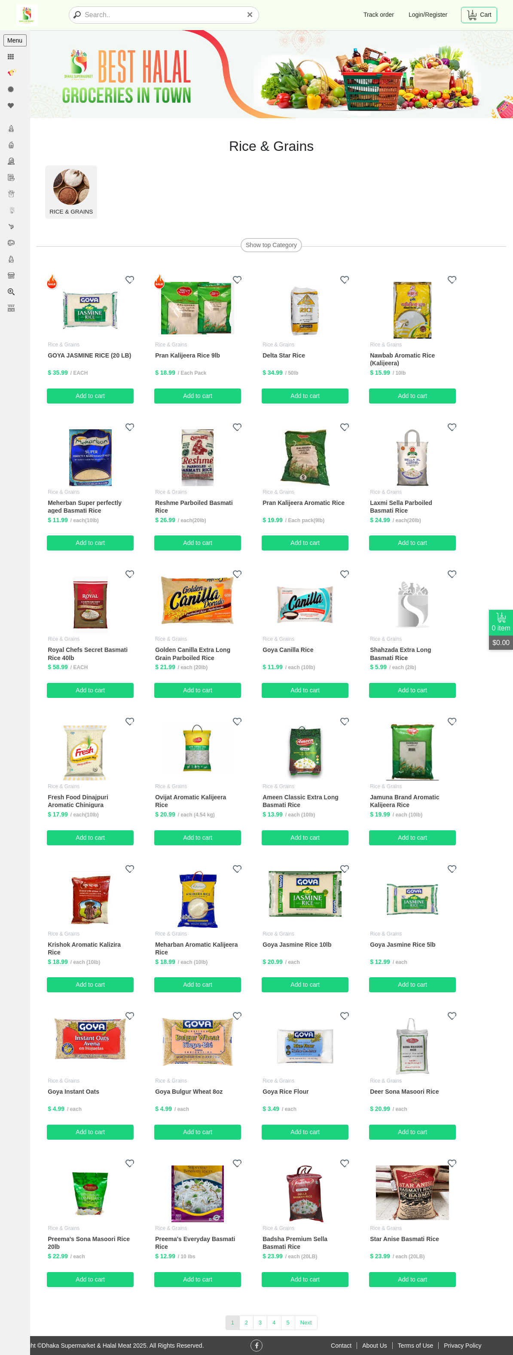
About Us (374, 1345)
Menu (14, 40)
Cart (479, 15)
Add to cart (90, 395)
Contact (341, 1345)
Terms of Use (415, 1345)
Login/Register (428, 14)
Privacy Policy (462, 1345)
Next (306, 1322)
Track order (378, 14)
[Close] (250, 14)
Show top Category (271, 245)
